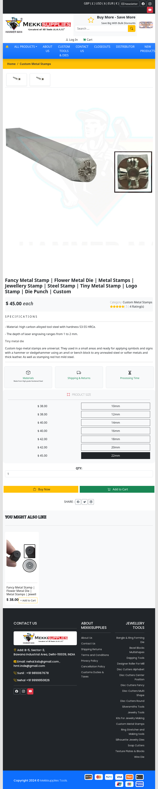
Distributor (125, 47)
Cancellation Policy (93, 666)
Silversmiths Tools (133, 706)
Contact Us (82, 49)
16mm (115, 431)
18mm (115, 439)
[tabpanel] (79, 182)
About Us (47, 49)
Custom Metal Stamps (35, 64)
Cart (87, 40)
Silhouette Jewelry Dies (130, 739)
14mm (115, 423)
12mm (115, 414)
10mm (115, 406)
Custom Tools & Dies (64, 51)
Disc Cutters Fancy (132, 685)
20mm (115, 447)
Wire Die (139, 757)
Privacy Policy (89, 661)
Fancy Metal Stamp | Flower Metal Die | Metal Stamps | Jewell (21, 590)
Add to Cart (117, 489)
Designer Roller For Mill (130, 663)
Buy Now (41, 489)
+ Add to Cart (28, 600)
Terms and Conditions (95, 655)
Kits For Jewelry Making (130, 718)
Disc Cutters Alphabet (130, 669)
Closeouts (102, 47)
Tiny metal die (14, 341)
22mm (115, 456)
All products (24, 47)
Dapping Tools (135, 658)
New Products (147, 49)
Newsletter (129, 4)
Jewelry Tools (136, 712)
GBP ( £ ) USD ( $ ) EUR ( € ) (101, 3)
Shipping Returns (91, 649)
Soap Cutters (136, 745)
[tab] (16, 79)
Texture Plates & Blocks (129, 751)
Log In (72, 40)
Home (11, 64)
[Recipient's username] (101, 28)
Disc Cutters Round (132, 701)
